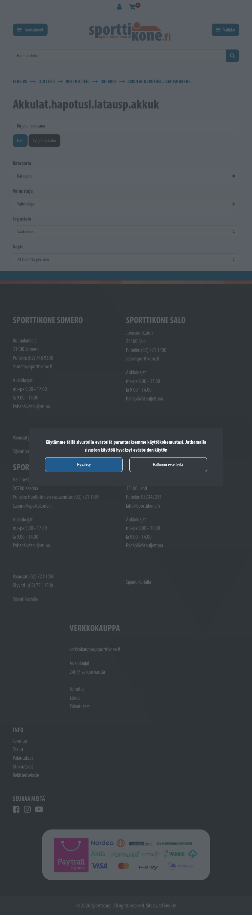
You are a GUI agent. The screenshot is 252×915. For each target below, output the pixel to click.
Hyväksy (84, 464)
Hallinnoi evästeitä (168, 464)
